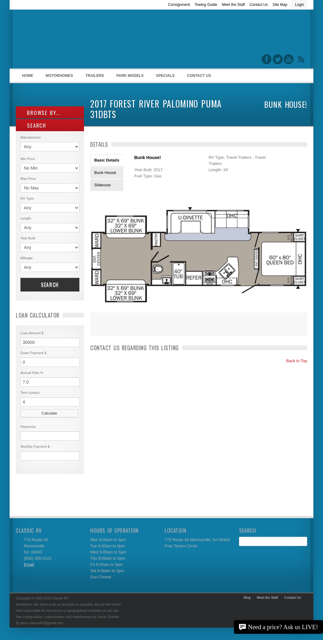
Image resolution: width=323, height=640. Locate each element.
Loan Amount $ (31, 333)
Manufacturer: (31, 137)
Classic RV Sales (62, 40)
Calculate (49, 413)
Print (98, 328)
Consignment (179, 4)
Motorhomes (58, 77)
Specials (165, 75)
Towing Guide (206, 4)
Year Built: (28, 238)
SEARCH (33, 125)
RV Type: (27, 198)
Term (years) (30, 392)
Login (299, 4)
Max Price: (28, 178)
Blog (247, 597)
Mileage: (26, 258)
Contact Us (259, 4)
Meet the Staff (233, 4)
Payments (28, 427)
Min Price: (28, 159)
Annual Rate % (31, 373)
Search (50, 284)
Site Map (279, 4)
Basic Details (106, 160)
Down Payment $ (33, 353)
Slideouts (102, 185)
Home (27, 75)
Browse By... (40, 113)
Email (29, 564)
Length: (26, 218)
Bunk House (105, 172)
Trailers (93, 77)
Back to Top (294, 360)
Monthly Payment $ (35, 446)
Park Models (130, 75)
